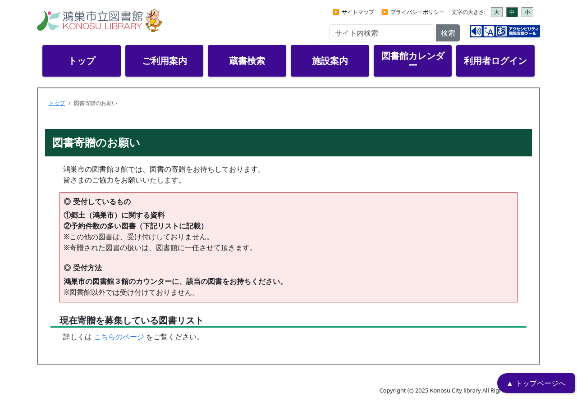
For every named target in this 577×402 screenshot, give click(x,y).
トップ (81, 61)
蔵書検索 (247, 61)
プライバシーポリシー (417, 12)
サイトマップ (358, 12)
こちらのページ (119, 337)
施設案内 (330, 61)
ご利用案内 (164, 61)
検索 (448, 33)
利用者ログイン (495, 61)
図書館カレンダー (412, 60)
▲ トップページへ (536, 383)
